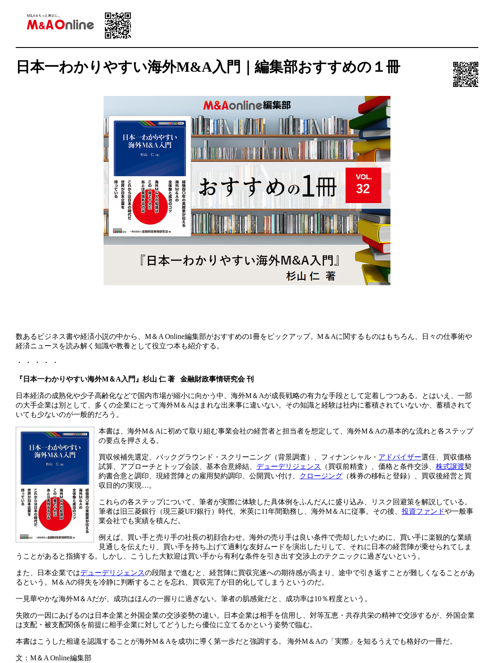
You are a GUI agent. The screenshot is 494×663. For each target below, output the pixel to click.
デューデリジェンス (288, 466)
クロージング (320, 476)
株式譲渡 (450, 466)
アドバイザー (399, 457)
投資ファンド (423, 511)
